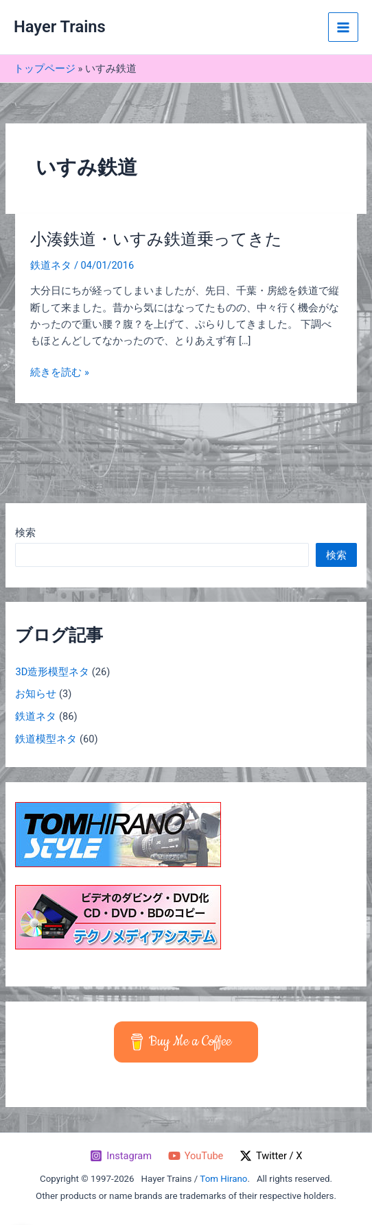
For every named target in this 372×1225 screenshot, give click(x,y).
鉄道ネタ (50, 265)
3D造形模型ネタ (52, 672)
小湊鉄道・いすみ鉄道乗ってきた (156, 239)
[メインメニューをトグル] (343, 27)
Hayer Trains (60, 26)
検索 (25, 532)
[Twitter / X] (270, 1156)
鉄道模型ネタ (46, 739)
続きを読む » (59, 372)
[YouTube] (195, 1156)
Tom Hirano (223, 1179)
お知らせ (35, 694)
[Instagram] (120, 1156)
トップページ (44, 68)
